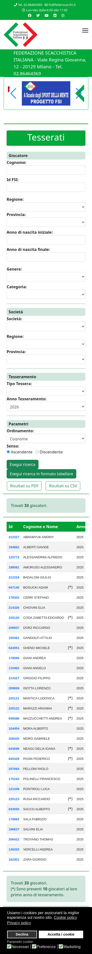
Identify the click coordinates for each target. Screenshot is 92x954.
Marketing (71, 947)
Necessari (20, 947)
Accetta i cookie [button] (61, 934)
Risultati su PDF (24, 486)
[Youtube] (47, 15)
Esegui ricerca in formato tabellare (41, 474)
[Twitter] (38, 15)
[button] (78, 93)
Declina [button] (22, 934)
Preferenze (46, 947)
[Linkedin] (54, 15)
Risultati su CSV (63, 486)
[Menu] (85, 30)
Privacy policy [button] (19, 923)
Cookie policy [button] (65, 917)
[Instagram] (62, 15)
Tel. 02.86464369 (30, 5)
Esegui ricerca (22, 464)
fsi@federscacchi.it (62, 5)
